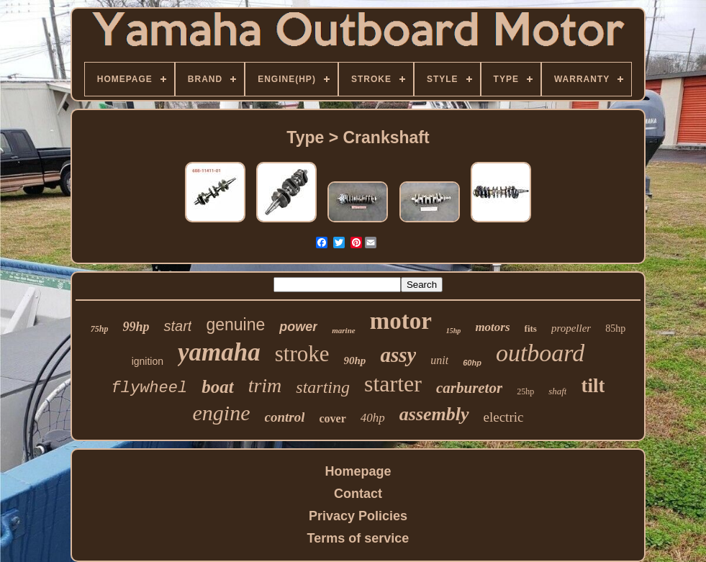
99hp (135, 326)
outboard (540, 353)
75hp (100, 329)
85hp (615, 328)
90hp (355, 360)
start (177, 326)
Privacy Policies (358, 516)
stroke (302, 353)
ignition (147, 361)
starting (323, 387)
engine (221, 413)
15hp (453, 331)
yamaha (219, 352)
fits (531, 328)
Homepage (358, 471)
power (298, 326)
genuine (235, 324)
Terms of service (358, 538)
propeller (571, 328)
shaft (557, 391)
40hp (373, 418)
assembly (434, 414)
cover (332, 418)
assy (398, 354)
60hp (472, 362)
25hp (525, 391)
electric (504, 417)
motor (401, 321)
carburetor (469, 387)
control (285, 417)
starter (393, 383)
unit (439, 360)
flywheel (150, 388)
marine (343, 330)
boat (217, 386)
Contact (358, 493)
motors (492, 327)
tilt (593, 385)
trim (265, 385)
